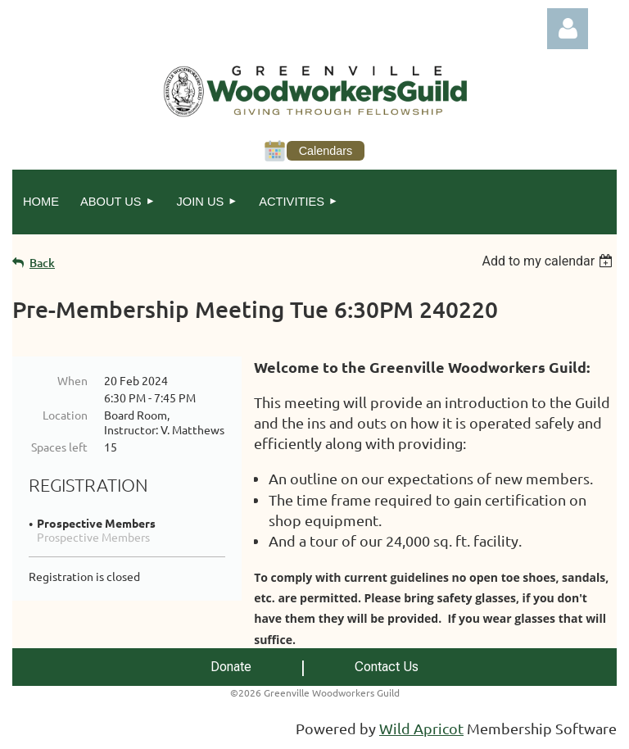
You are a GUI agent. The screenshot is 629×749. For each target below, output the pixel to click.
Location (65, 414)
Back (42, 262)
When (72, 380)
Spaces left (59, 446)
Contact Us (387, 666)
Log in (567, 28)
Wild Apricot (421, 728)
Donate (230, 666)
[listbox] (549, 261)
